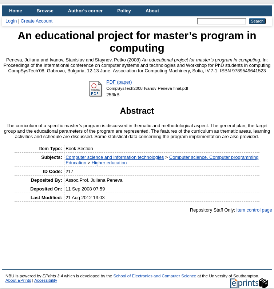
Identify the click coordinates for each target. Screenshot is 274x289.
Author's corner (85, 10)
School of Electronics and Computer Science (154, 276)
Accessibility (45, 280)
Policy (124, 10)
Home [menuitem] (15, 10)
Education (75, 162)
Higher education (109, 162)
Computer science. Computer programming (213, 157)
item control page (254, 210)
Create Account (37, 21)
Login (11, 21)
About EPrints (18, 280)
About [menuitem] (152, 10)
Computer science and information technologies (114, 157)
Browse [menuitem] (45, 10)
